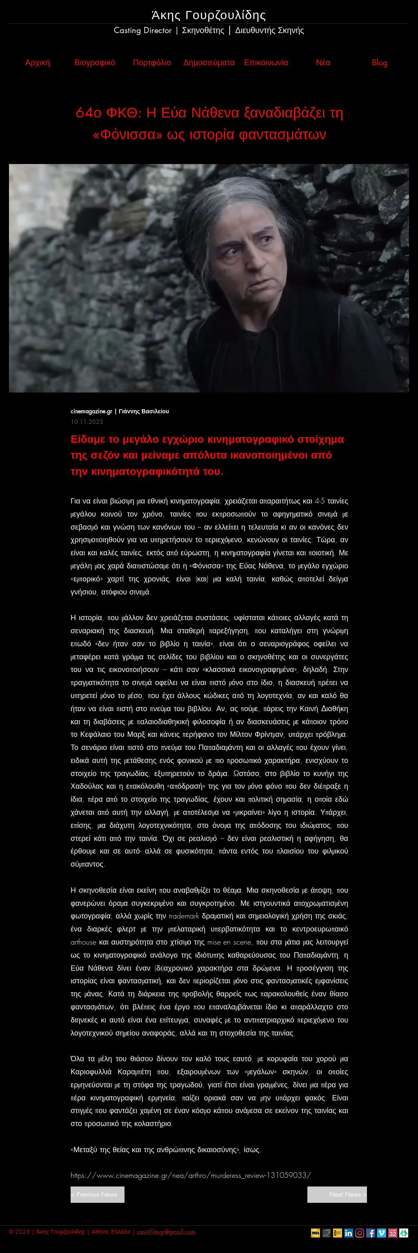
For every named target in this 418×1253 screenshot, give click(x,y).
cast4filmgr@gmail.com (166, 1231)
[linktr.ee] (403, 1233)
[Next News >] (337, 1194)
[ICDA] (337, 1233)
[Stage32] (392, 1233)
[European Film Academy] (326, 1233)
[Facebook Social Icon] (370, 1233)
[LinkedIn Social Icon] (348, 1233)
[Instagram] (359, 1233)
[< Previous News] (98, 1194)
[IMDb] (315, 1233)
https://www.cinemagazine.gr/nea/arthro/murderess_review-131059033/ (191, 1175)
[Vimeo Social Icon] (381, 1233)
